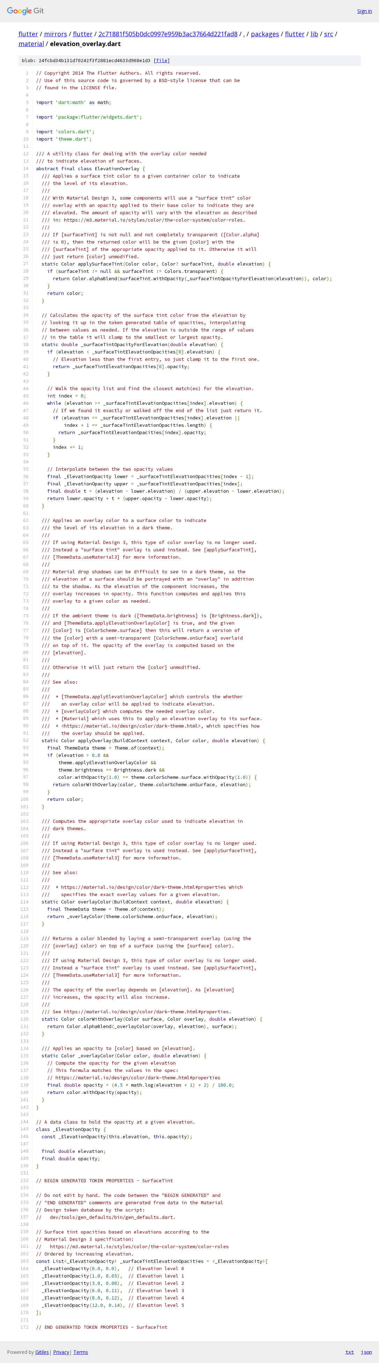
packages (265, 34)
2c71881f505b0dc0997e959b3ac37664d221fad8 (168, 34)
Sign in (364, 11)
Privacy (61, 1352)
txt (349, 1352)
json (366, 1352)
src (328, 34)
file (161, 61)
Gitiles (42, 1352)
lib (314, 34)
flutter (28, 34)
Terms (80, 1352)
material (31, 43)
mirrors (55, 34)
